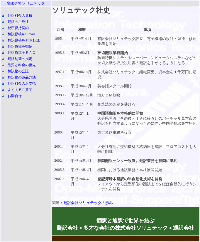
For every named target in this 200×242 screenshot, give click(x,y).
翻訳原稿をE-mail (21, 34)
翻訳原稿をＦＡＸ (22, 53)
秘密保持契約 (18, 28)
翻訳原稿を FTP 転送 (24, 40)
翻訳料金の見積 (20, 16)
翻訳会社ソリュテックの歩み (88, 203)
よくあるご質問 (20, 90)
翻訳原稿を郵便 (20, 46)
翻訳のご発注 (18, 22)
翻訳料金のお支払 (22, 83)
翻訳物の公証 (18, 71)
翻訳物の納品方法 (22, 77)
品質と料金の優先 (22, 65)
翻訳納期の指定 (20, 59)
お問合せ (15, 96)
